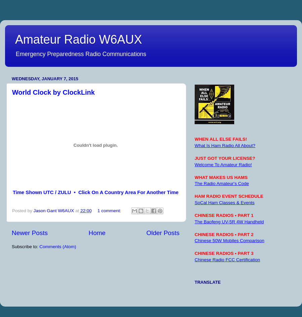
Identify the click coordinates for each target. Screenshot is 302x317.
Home (97, 232)
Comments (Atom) (58, 246)
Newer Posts (30, 232)
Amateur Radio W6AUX (78, 39)
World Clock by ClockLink (53, 92)
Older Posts (163, 232)
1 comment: (109, 210)
